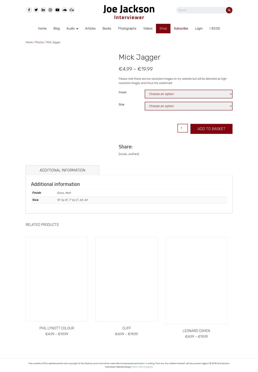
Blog (56, 28)
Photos (39, 42)
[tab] (62, 170)
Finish (123, 92)
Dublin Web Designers (142, 367)
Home (42, 28)
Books (107, 28)
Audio (71, 28)
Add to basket (211, 128)
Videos (148, 28)
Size (121, 104)
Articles (90, 28)
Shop (163, 28)
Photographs (127, 28)
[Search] (207, 10)
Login (199, 28)
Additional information (62, 170)
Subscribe (181, 28)
